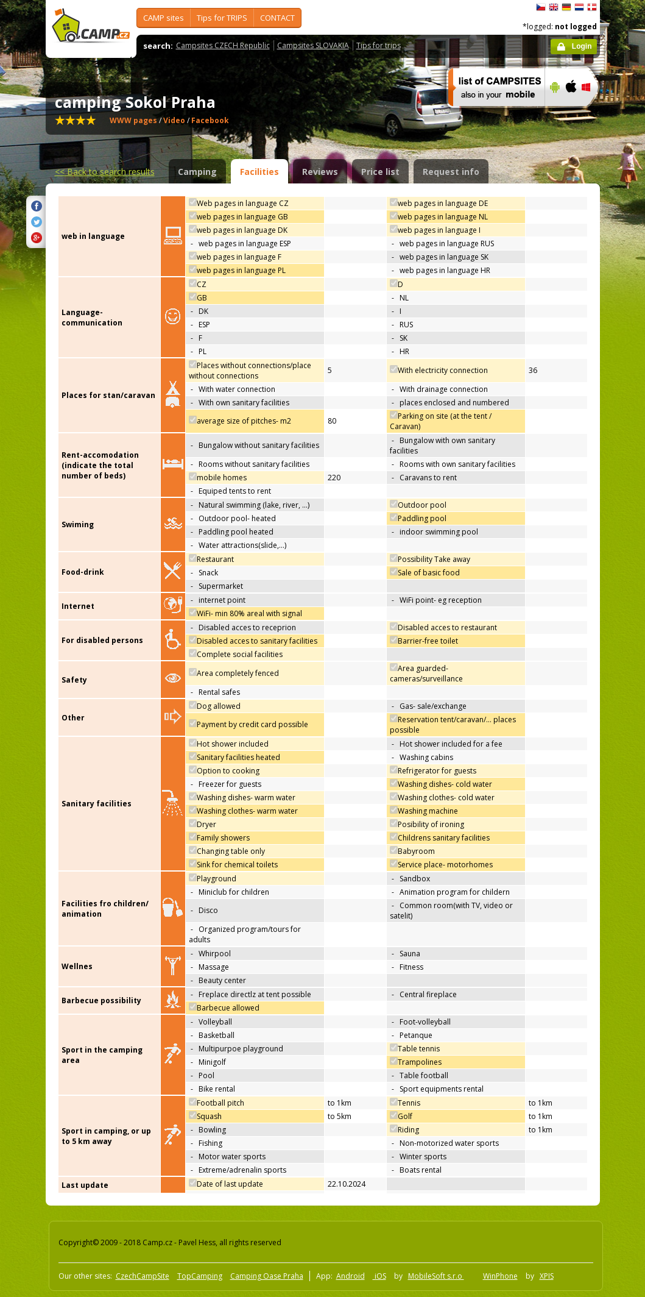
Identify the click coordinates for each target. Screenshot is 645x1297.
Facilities (259, 171)
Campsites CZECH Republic (223, 45)
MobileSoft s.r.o (436, 1276)
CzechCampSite (142, 1276)
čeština (541, 7)
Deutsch (566, 7)
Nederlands (579, 7)
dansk (592, 7)
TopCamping (199, 1276)
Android (350, 1276)
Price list (380, 171)
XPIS (547, 1276)
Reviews (320, 171)
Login (582, 46)
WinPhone (500, 1276)
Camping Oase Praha (266, 1276)
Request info (451, 171)
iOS (379, 1276)
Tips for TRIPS (222, 17)
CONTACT (277, 17)
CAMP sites (163, 17)
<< (105, 171)
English (554, 7)
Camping (197, 171)
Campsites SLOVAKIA (313, 45)
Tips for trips (378, 45)
